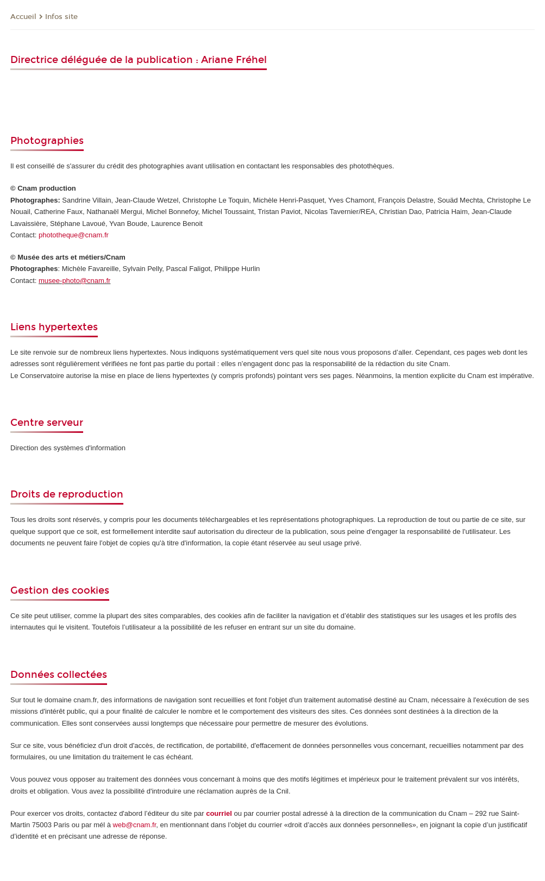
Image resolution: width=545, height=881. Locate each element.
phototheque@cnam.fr (74, 235)
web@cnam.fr (134, 825)
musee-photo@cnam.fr (74, 280)
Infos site (61, 16)
